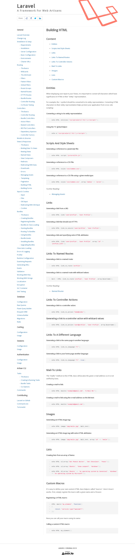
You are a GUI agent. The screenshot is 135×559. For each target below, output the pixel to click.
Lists (53, 75)
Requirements (26, 45)
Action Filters (25, 122)
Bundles (20, 212)
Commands (21, 390)
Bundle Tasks (25, 383)
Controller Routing (28, 102)
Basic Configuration (28, 55)
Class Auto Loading (24, 248)
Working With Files (24, 275)
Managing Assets (27, 175)
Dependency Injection (28, 132)
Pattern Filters (26, 82)
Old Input (24, 202)
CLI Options (25, 387)
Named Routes (26, 92)
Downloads (25, 168)
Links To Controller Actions (62, 62)
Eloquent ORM (22, 312)
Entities (54, 44)
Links (53, 53)
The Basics (25, 68)
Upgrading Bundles (28, 245)
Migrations (21, 319)
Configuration (22, 302)
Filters (23, 78)
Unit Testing (21, 291)
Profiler (19, 255)
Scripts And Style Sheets (61, 48)
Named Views (26, 155)
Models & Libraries (24, 138)
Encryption (21, 285)
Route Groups (26, 88)
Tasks (19, 373)
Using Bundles (26, 235)
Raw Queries (21, 305)
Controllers (21, 108)
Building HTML (26, 185)
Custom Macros (58, 79)
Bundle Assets (26, 238)
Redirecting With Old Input (30, 205)
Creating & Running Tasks (30, 380)
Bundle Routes (26, 98)
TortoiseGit (21, 407)
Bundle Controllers (28, 118)
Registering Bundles (28, 222)
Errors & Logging (23, 252)
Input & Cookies (23, 192)
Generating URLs (23, 265)
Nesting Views (26, 152)
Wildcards (24, 72)
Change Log (21, 38)
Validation (20, 272)
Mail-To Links (57, 66)
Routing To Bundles (28, 232)
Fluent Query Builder (24, 309)
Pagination (25, 182)
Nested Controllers (28, 125)
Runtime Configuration (25, 258)
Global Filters (26, 85)
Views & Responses (24, 142)
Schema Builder (22, 315)
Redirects (24, 162)
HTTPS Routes (26, 95)
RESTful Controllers (28, 128)
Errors (23, 172)
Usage (19, 336)
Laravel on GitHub (23, 400)
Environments (26, 58)
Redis (19, 322)
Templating (25, 178)
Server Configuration (28, 52)
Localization (21, 281)
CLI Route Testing (27, 105)
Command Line (22, 404)
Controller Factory (27, 135)
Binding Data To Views (29, 148)
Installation (25, 48)
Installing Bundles (27, 242)
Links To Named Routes (61, 57)
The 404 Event (26, 75)
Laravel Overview (23, 35)
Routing (20, 65)
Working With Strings (25, 278)
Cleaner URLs (25, 62)
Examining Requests (24, 262)
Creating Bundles (27, 218)
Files (22, 198)
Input (23, 195)
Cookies (24, 208)
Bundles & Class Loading (30, 225)
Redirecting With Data (29, 165)
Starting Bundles (27, 228)
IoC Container (22, 288)
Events (19, 268)
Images (55, 71)
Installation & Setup (24, 42)
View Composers (27, 158)
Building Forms (26, 188)
